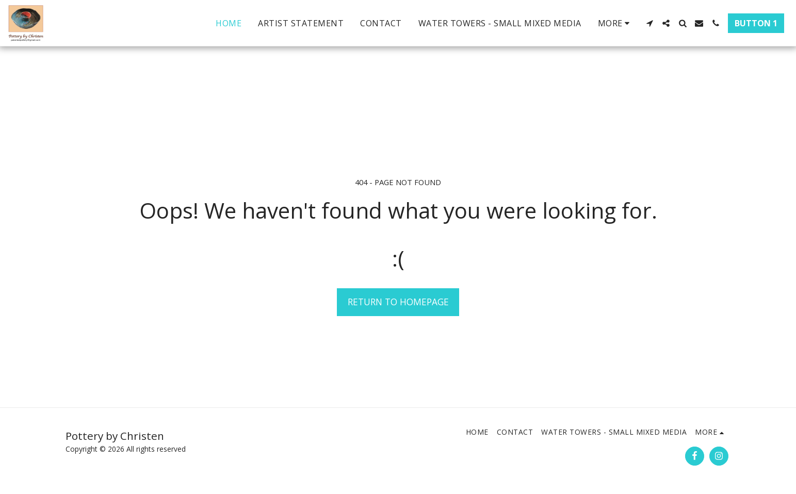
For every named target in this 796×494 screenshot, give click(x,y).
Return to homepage (398, 301)
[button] (649, 23)
